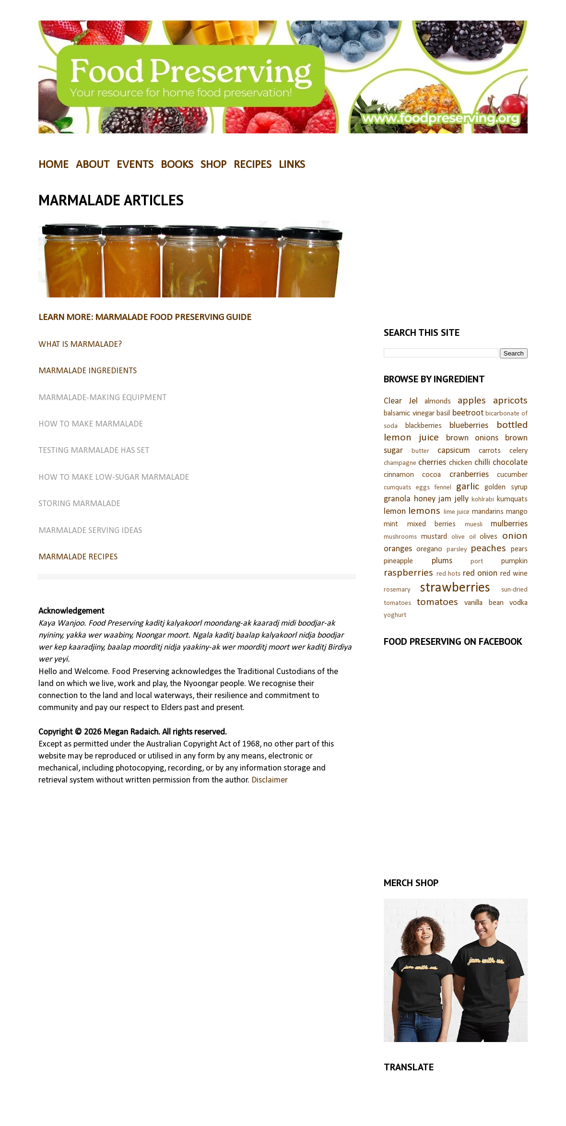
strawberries (455, 588)
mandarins (488, 512)
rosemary (397, 589)
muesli (474, 524)
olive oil (463, 537)
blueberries (468, 425)
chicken (460, 463)
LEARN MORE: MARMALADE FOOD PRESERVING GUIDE (144, 317)
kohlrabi (483, 499)
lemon (395, 511)
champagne (400, 463)
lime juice (457, 512)
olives (488, 537)
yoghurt (395, 615)
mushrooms (400, 537)
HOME (53, 165)
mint (391, 524)
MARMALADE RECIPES (78, 557)
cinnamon (399, 475)
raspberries (408, 573)
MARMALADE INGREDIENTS (87, 371)
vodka (518, 603)
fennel (442, 487)
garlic (467, 487)
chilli (482, 462)
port (477, 561)
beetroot (467, 413)
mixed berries (431, 524)
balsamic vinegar (409, 413)
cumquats (397, 487)
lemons (424, 511)
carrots (490, 451)
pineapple (398, 561)
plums (442, 561)
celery (518, 451)
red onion (480, 573)
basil (443, 413)
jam (444, 499)
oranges (398, 549)
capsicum (453, 450)
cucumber (512, 475)
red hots (448, 574)
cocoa (431, 475)
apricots (510, 401)
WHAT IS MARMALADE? (80, 344)
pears (519, 549)
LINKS (292, 165)
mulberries (509, 524)
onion (515, 536)
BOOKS (177, 165)
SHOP (213, 165)
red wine (514, 574)
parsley (457, 549)
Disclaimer (269, 780)
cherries (432, 462)
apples (472, 401)
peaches (488, 549)
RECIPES (252, 165)
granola (397, 499)
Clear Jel (401, 401)
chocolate (510, 462)
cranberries (469, 474)
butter (420, 451)
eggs (423, 487)
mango (517, 512)
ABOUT (92, 165)
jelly (462, 499)
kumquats (512, 499)
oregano (429, 549)
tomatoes (437, 602)
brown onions (472, 438)
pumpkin (514, 561)
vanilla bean (484, 603)
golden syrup (506, 487)
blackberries (423, 426)
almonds (437, 401)
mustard (434, 537)
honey (425, 499)
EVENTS (135, 165)
